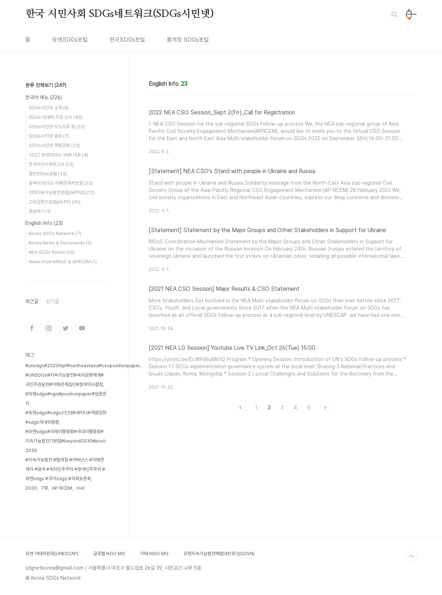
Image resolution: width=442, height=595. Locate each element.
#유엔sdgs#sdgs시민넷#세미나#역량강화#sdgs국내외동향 (66, 417)
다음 (325, 407)
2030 (31, 488)
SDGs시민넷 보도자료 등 (57, 126)
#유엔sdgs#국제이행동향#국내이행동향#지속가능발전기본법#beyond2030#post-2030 (66, 441)
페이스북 (31, 328)
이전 (240, 407)
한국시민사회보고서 (51, 164)
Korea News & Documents (60, 243)
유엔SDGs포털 (70, 39)
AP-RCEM (62, 488)
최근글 (31, 301)
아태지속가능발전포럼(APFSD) (62, 192)
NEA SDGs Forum (51, 252)
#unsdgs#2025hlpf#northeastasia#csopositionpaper (82, 365)
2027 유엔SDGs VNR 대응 (58, 155)
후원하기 (40, 211)
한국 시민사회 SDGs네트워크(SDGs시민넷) (119, 14)
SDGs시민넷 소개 (49, 107)
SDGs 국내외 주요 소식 (55, 117)
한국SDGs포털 (127, 39)
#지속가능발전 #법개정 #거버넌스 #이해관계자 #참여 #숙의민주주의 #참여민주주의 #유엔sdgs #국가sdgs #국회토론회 (65, 469)
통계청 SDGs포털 (188, 39)
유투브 (81, 328)
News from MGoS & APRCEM (63, 261)
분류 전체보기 (45, 85)
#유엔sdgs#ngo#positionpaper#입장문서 (66, 398)
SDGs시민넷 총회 (49, 136)
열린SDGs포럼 (48, 173)
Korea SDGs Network (55, 233)
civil (80, 488)
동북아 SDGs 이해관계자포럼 (61, 183)
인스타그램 (48, 328)
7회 (44, 488)
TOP (411, 556)
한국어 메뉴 (43, 97)
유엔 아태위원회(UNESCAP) (51, 553)
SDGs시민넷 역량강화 (54, 145)
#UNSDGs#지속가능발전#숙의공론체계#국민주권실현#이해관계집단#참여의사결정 (64, 379)
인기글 (52, 301)
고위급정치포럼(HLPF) (54, 202)
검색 (394, 14)
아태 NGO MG (154, 553)
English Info (44, 223)
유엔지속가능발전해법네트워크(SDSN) (219, 553)
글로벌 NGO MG (109, 553)
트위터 (65, 328)
